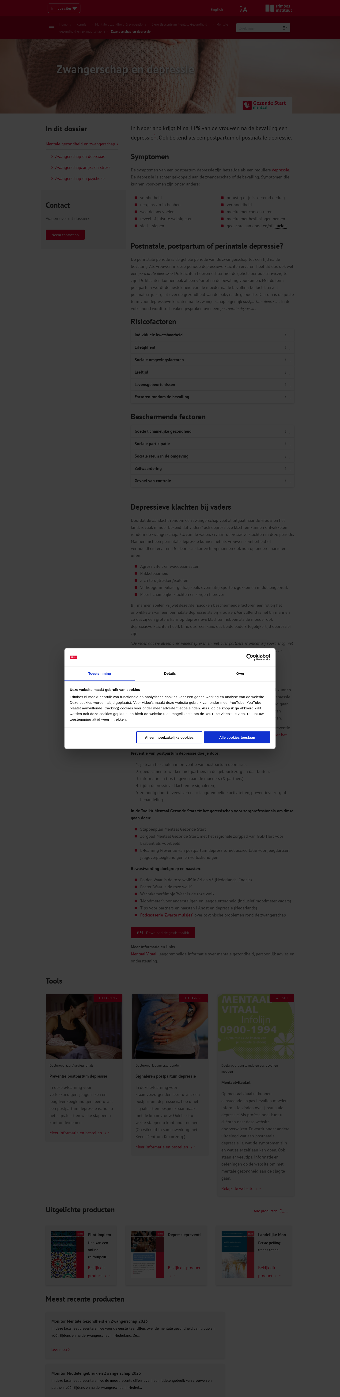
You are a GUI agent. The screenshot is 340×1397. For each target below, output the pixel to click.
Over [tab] (240, 673)
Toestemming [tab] (99, 673)
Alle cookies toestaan (237, 737)
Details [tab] (170, 673)
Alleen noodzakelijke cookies (169, 737)
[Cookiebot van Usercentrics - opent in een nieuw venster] (249, 657)
